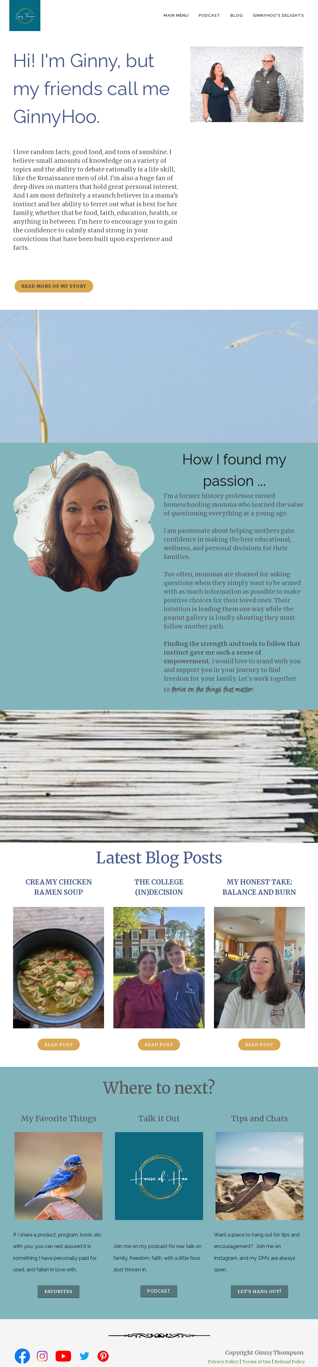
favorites (58, 1291)
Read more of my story (53, 286)
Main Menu (176, 15)
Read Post (58, 1045)
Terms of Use (256, 1362)
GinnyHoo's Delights (278, 15)
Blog (236, 15)
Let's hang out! (259, 1291)
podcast (209, 15)
